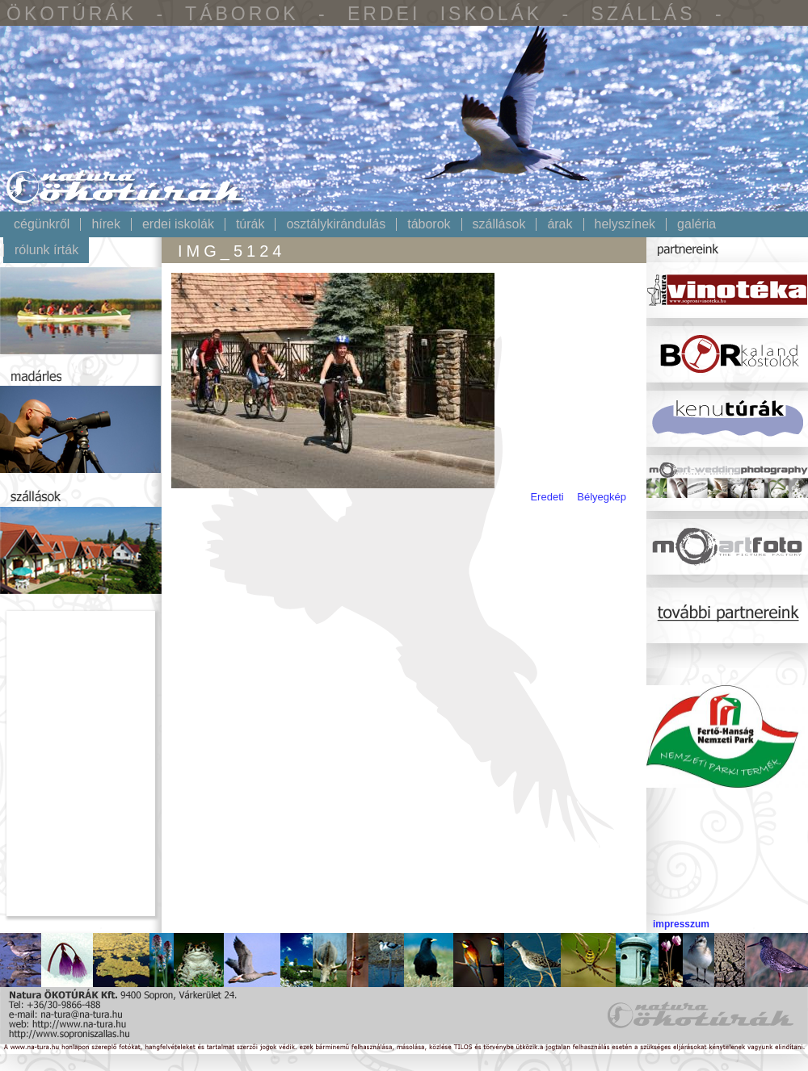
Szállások (499, 224)
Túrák (250, 224)
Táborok (428, 224)
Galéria (696, 224)
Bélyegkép (601, 497)
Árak (559, 224)
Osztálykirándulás (335, 224)
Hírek (105, 224)
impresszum (681, 924)
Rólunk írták (46, 250)
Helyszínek (625, 224)
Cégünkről (41, 224)
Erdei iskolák (178, 224)
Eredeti (546, 497)
